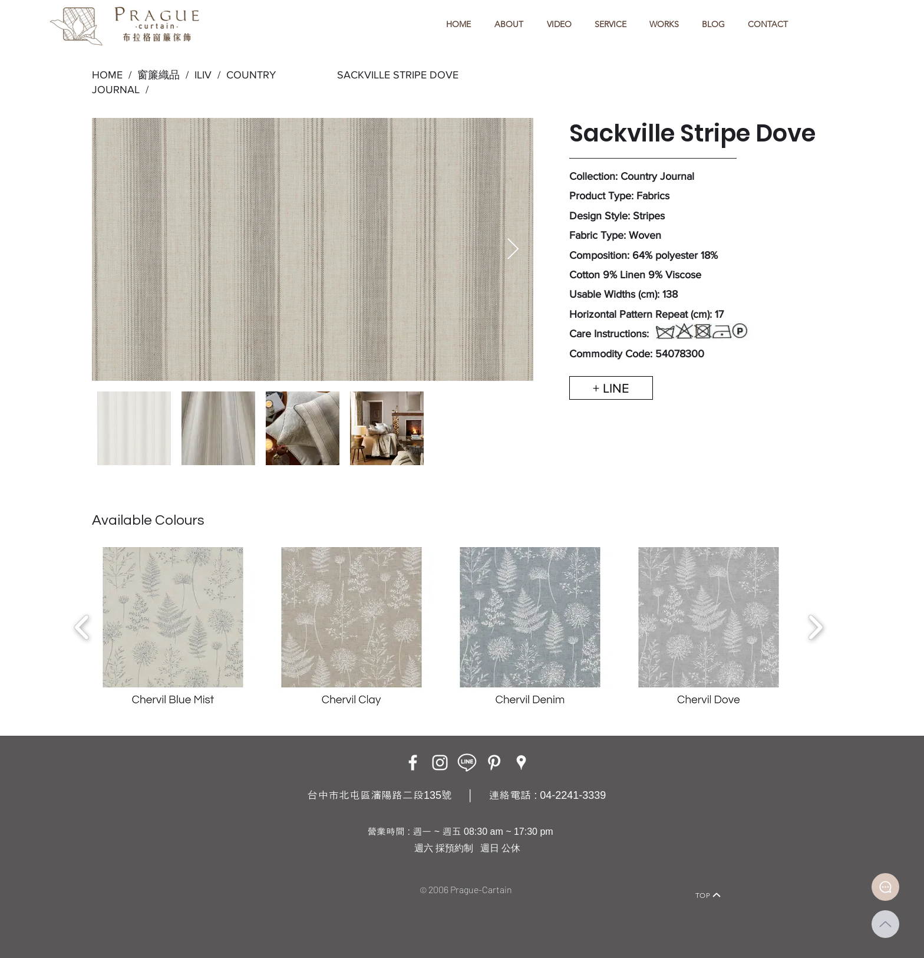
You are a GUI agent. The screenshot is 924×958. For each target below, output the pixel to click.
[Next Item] (513, 249)
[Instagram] (440, 762)
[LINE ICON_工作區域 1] (467, 762)
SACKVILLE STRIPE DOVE (397, 75)
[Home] (206, 879)
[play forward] (815, 627)
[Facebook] (412, 762)
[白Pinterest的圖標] (494, 762)
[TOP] (708, 895)
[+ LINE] (611, 388)
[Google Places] (521, 762)
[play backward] (82, 627)
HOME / (111, 75)
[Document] (885, 887)
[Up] (885, 924)
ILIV (203, 75)
